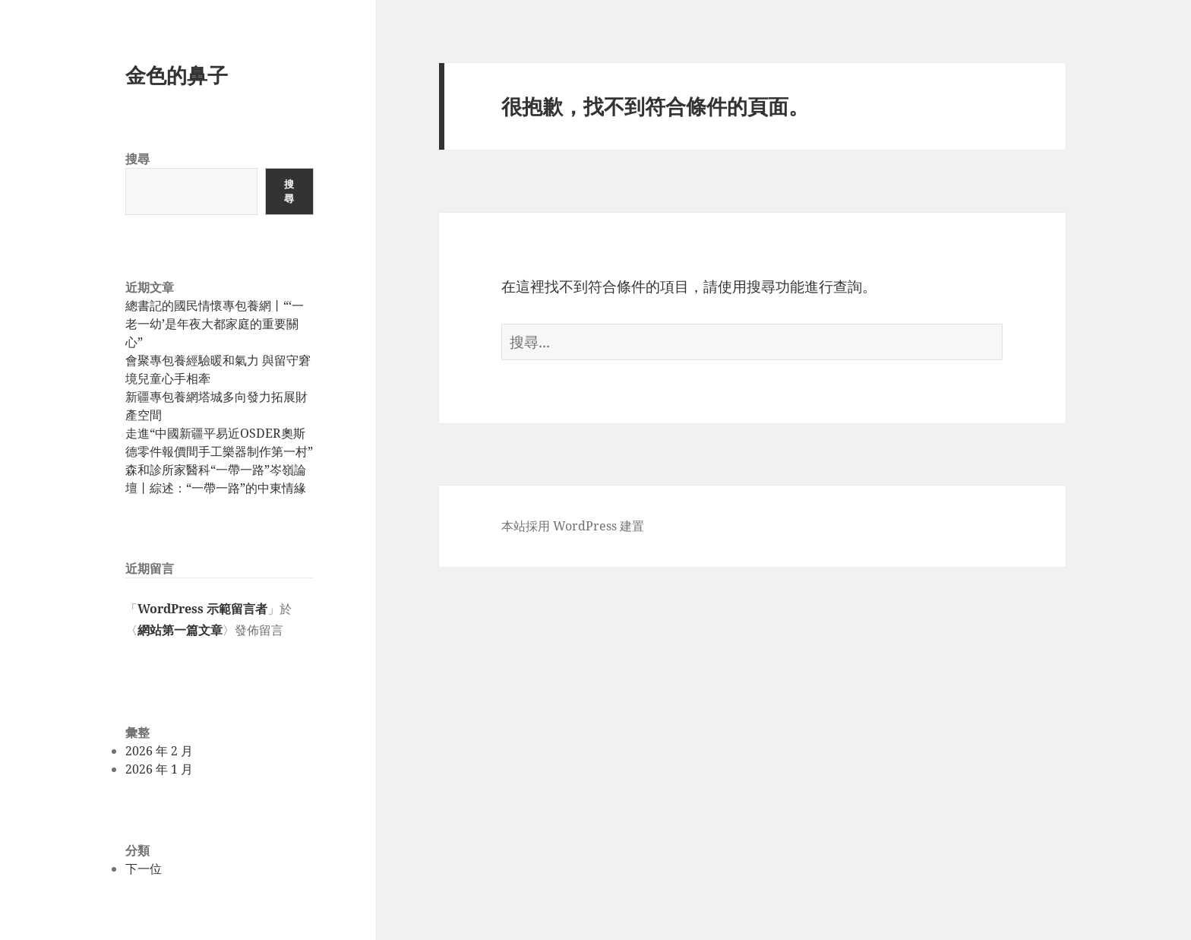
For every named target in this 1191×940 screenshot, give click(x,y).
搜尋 (137, 158)
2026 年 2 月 (159, 750)
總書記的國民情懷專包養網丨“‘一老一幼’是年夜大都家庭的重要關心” (214, 323)
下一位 (143, 868)
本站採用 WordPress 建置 (572, 525)
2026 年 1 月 (159, 769)
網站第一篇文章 (180, 630)
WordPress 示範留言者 (202, 608)
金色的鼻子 (176, 75)
